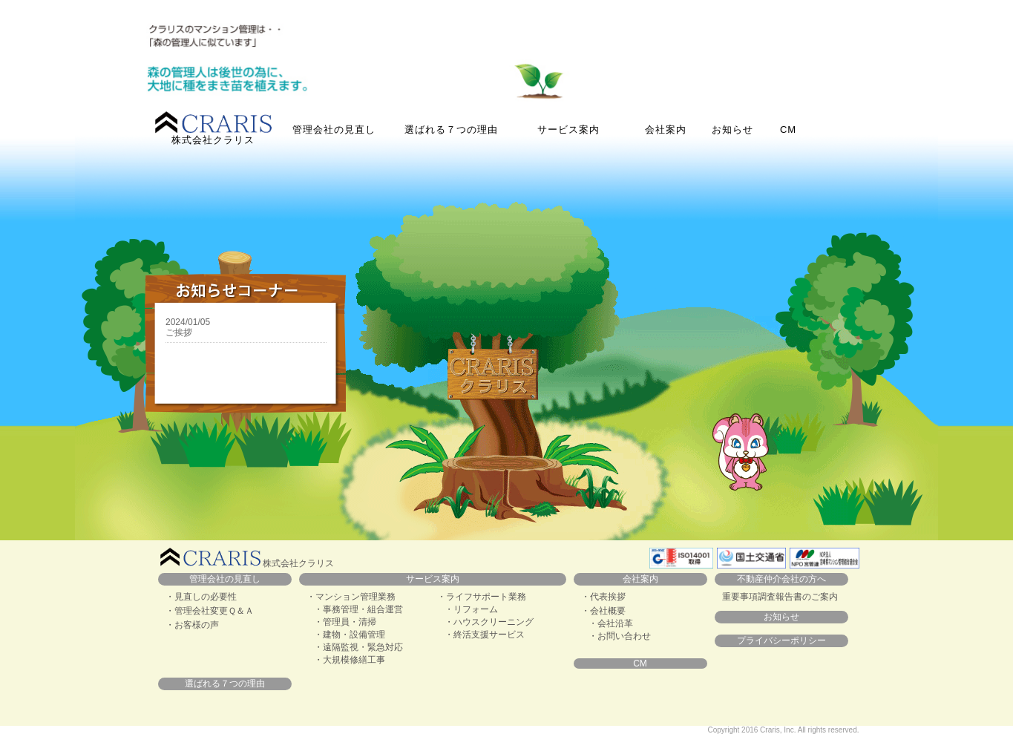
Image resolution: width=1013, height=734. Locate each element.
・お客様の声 (192, 625)
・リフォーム (471, 609)
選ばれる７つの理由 (451, 129)
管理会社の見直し (334, 129)
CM (788, 129)
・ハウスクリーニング (489, 622)
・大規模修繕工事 (349, 660)
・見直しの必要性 (201, 597)
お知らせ (732, 129)
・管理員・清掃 (345, 622)
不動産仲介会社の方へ (781, 579)
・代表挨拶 (603, 597)
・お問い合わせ (620, 636)
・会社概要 (603, 611)
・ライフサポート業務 (481, 597)
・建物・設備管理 (349, 634)
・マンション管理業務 (351, 597)
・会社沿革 (611, 623)
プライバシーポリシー (781, 640)
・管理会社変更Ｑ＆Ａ (209, 611)
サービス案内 (432, 579)
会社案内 (665, 129)
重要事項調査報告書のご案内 (780, 597)
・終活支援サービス (485, 634)
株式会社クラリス (213, 128)
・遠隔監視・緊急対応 (358, 647)
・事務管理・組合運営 (358, 609)
